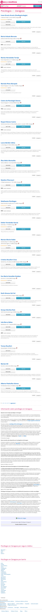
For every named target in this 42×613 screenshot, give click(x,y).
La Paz (2, 575)
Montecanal (3, 579)
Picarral (2, 583)
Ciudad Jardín (3, 568)
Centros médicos (19, 603)
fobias (25, 436)
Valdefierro (3, 592)
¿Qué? (2, 6)
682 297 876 (8, 147)
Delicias (2, 570)
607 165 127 (8, 350)
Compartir (39, 31)
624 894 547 (8, 41)
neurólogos (19, 503)
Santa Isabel (3, 587)
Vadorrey (3, 591)
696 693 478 (8, 264)
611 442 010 (8, 90)
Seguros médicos (11, 603)
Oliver (2, 580)
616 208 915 (8, 247)
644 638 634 (8, 314)
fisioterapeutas (13, 501)
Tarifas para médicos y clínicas (21, 601)
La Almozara (3, 571)
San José (2, 585)
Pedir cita (23, 21)
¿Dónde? (19, 6)
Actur (2, 563)
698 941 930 (8, 298)
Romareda (3, 584)
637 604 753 (8, 368)
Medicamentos (3, 605)
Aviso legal (16, 607)
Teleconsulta (8, 24)
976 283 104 (8, 388)
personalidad (36, 484)
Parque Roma (3, 581)
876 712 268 (8, 64)
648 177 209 (8, 126)
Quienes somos (3, 607)
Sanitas (2, 553)
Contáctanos (10, 607)
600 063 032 (8, 185)
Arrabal (2, 564)
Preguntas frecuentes (12, 605)
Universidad (3, 590)
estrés (20, 436)
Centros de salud (34, 603)
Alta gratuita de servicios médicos (7, 601)
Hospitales (27, 603)
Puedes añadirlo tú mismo (21, 524)
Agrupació (3, 549)
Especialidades (3, 603)
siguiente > (13, 403)
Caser (2, 551)
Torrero (2, 589)
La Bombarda (3, 573)
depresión (18, 443)
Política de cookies (24, 607)
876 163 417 (8, 105)
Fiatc (2, 552)
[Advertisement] (21, 535)
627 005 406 (8, 282)
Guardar (33, 31)
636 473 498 (8, 326)
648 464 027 (8, 207)
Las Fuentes (3, 576)
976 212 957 (8, 229)
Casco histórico (4, 565)
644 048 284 (8, 165)
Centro (2, 567)
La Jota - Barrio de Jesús (5, 574)
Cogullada (3, 569)
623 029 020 (8, 21)
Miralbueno (3, 578)
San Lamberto (4, 586)
